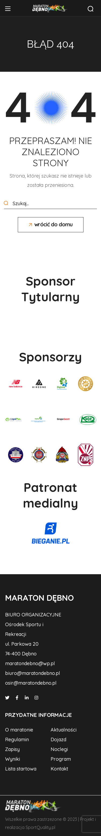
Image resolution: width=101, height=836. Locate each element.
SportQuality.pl (40, 827)
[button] (90, 8)
